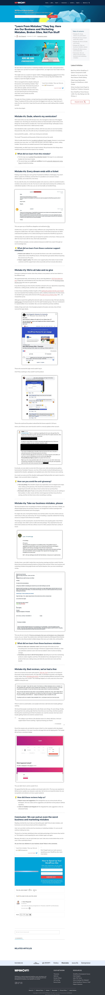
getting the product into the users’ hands (53, 291)
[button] (58, 2)
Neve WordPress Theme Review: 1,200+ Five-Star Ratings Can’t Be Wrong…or (80, 94)
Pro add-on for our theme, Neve (48, 295)
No (35, 890)
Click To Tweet (59, 88)
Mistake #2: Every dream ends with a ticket (80, 38)
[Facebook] (16, 983)
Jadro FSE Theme (77, 978)
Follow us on (80, 102)
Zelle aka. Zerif (44, 672)
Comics (72, 3)
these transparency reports (49, 75)
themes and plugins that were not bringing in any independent (47, 635)
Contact (47, 990)
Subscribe (52, 16)
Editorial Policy (39, 990)
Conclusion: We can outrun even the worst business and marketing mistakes (79, 55)
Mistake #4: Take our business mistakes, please (80, 46)
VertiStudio (69, 993)
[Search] (89, 2)
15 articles (24, 903)
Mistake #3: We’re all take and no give (80, 42)
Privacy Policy (63, 990)
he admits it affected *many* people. (42, 140)
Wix (48, 226)
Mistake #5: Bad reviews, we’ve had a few (80, 50)
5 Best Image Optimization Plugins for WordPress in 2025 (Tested (79, 82)
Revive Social (57, 982)
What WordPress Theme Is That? (81, 982)
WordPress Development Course (81, 974)
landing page (18, 302)
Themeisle (56, 974)
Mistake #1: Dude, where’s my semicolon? (79, 34)
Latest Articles (72, 990)
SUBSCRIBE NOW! (51, 877)
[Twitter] (29, 908)
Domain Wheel (57, 978)
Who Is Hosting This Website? (81, 980)
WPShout (47, 993)
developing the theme (32, 676)
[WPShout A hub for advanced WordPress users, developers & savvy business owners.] (20, 3)
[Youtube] (21, 983)
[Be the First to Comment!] (37, 932)
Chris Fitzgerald (22, 36)
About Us (85, 3)
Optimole (56, 976)
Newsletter (54, 990)
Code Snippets (77, 976)
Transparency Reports (42, 36)
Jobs (52, 3)
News (46, 3)
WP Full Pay (57, 980)
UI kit (17, 678)
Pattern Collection (77, 984)
